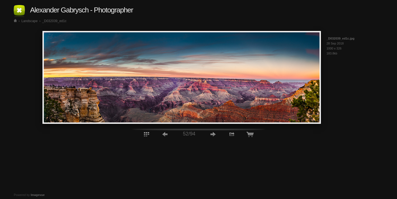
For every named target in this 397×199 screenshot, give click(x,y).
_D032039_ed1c (54, 21)
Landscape (30, 21)
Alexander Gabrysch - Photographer (81, 10)
